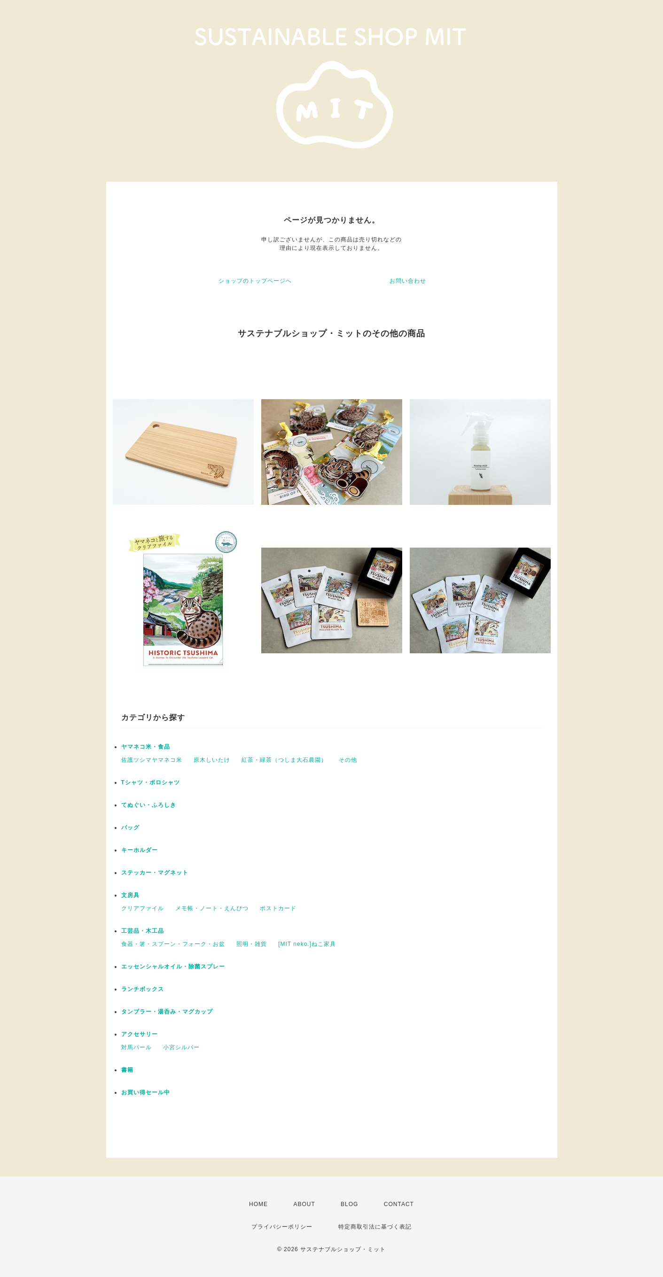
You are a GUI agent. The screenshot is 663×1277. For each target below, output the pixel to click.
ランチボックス (142, 989)
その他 (348, 760)
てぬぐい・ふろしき (148, 805)
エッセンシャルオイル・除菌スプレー (173, 966)
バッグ (130, 827)
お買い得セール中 (145, 1092)
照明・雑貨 (251, 944)
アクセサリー (139, 1034)
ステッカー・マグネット (154, 872)
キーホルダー (139, 850)
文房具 (130, 895)
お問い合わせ (408, 281)
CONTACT (399, 1204)
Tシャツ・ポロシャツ (150, 782)
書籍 (127, 1070)
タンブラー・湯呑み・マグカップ (167, 1011)
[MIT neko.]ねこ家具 (307, 944)
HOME (258, 1204)
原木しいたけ (212, 760)
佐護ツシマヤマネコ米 (151, 760)
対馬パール (136, 1047)
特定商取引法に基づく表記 (375, 1226)
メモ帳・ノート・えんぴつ (212, 908)
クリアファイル (142, 908)
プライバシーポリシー (281, 1226)
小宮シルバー (181, 1047)
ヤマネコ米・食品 (145, 746)
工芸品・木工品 (142, 931)
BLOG (349, 1204)
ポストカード (278, 908)
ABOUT (304, 1204)
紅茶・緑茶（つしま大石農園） (284, 760)
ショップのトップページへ (255, 281)
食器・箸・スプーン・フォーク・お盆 (173, 944)
